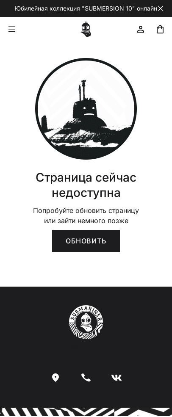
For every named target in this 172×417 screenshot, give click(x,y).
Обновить (86, 241)
